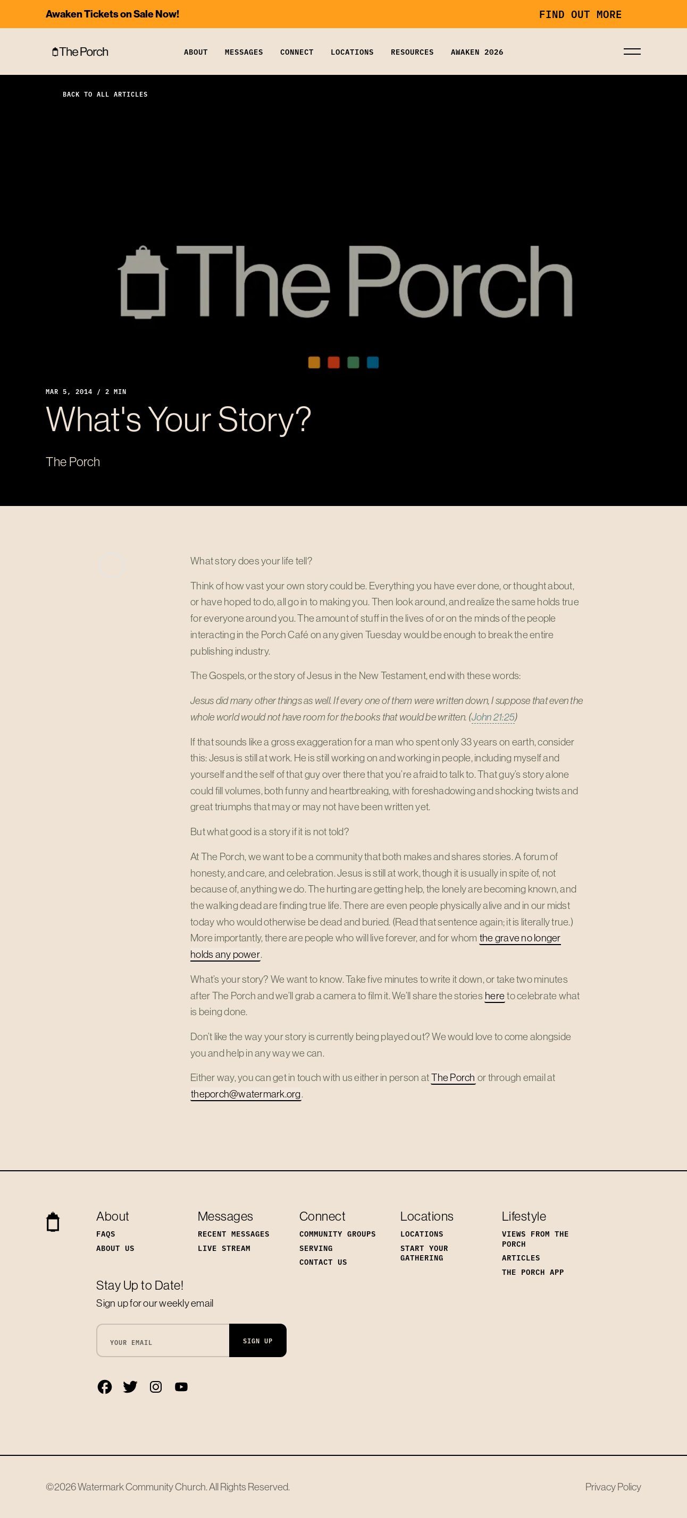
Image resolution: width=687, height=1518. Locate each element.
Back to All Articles (97, 93)
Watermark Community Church (142, 1486)
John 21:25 (493, 716)
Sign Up (258, 1340)
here (495, 995)
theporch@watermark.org (246, 1093)
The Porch (453, 1077)
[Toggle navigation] (632, 51)
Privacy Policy (613, 1486)
